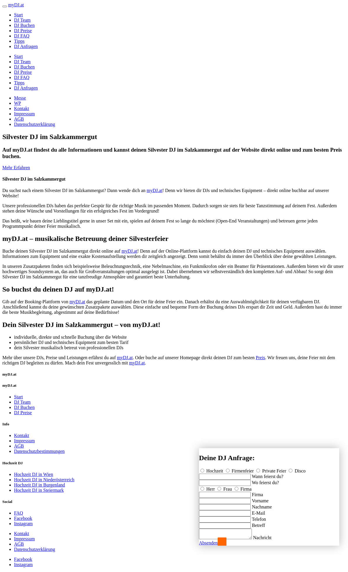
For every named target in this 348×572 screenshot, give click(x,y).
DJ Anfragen (26, 46)
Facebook (23, 518)
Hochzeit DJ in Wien (33, 474)
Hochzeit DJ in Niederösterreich (44, 479)
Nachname (262, 505)
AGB (19, 119)
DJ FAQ (22, 35)
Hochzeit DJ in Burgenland (39, 484)
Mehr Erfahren (16, 167)
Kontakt (21, 108)
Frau (225, 487)
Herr (208, 487)
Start (18, 14)
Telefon (259, 517)
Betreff (258, 523)
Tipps (19, 41)
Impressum (24, 113)
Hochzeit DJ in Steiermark (39, 490)
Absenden (208, 542)
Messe (20, 97)
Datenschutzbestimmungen (39, 451)
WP (17, 103)
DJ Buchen (24, 25)
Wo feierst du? (265, 480)
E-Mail (258, 511)
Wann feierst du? (267, 474)
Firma (243, 487)
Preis (260, 357)
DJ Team (22, 20)
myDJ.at (154, 190)
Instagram (23, 523)
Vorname (260, 498)
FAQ (18, 513)
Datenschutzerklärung (34, 124)
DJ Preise (23, 30)
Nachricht (268, 537)
